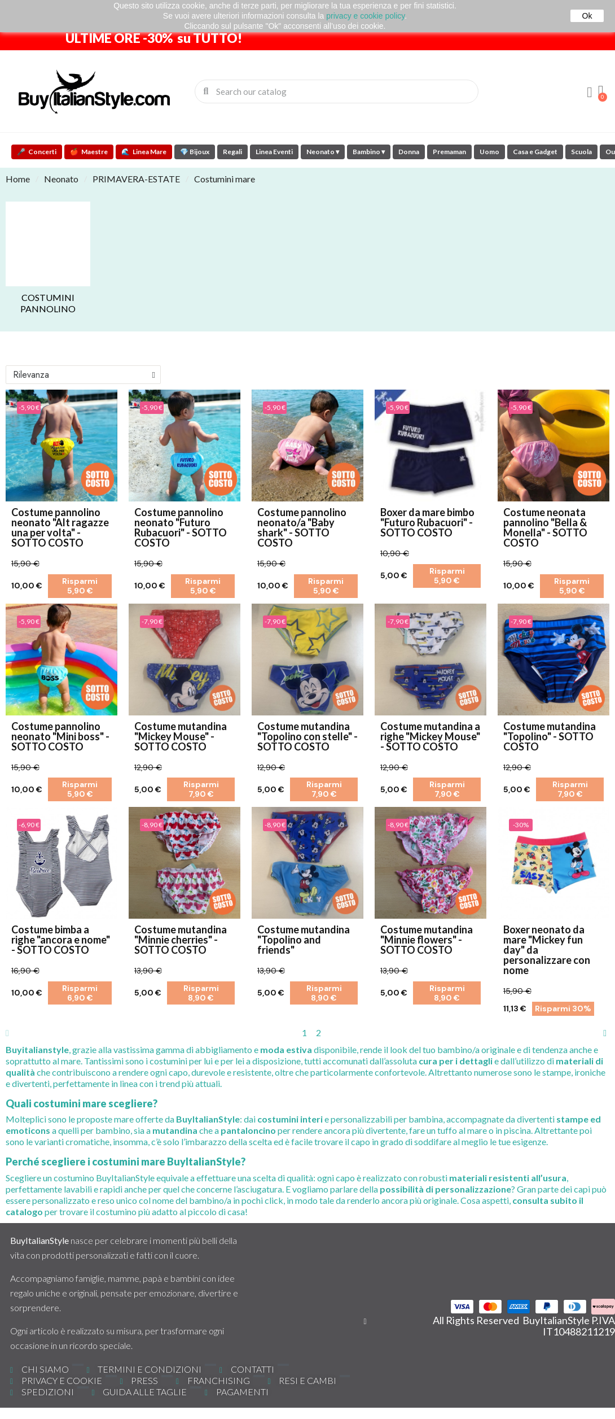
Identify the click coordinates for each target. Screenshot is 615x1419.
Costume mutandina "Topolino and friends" (303, 939)
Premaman (449, 151)
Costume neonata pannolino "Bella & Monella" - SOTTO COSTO (545, 527)
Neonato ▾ (322, 151)
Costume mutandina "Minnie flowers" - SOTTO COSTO (426, 939)
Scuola (581, 151)
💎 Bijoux (194, 151)
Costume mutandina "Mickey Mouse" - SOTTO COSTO (180, 736)
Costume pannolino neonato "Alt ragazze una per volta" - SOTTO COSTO (60, 527)
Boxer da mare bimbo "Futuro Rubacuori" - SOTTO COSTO (427, 522)
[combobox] (337, 91)
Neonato (61, 178)
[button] (600, 91)
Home (18, 178)
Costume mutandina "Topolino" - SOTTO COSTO (549, 736)
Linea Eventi (274, 151)
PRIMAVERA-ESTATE (136, 178)
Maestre (89, 151)
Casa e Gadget (535, 151)
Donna (408, 151)
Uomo (489, 151)
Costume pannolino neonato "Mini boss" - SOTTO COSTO (60, 736)
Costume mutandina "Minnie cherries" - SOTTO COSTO (180, 939)
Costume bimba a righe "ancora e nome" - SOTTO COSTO (60, 939)
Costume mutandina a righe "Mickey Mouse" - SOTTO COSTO (430, 736)
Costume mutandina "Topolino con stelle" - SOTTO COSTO (307, 736)
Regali (232, 151)
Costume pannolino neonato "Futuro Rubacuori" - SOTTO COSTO (180, 527)
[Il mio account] (589, 92)
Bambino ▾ (369, 151)
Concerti (36, 151)
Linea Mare (143, 151)
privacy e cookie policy (365, 15)
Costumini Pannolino (48, 303)
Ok (587, 15)
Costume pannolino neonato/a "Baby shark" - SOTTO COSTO (301, 527)
